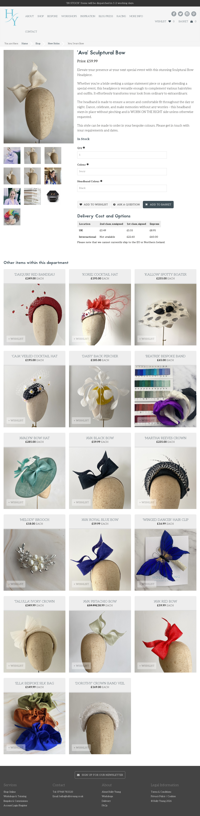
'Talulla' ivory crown (34, 601)
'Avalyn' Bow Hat (34, 438)
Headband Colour (90, 181)
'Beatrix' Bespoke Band (165, 356)
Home (25, 43)
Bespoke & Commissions (16, 801)
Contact (31, 31)
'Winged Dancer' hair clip (165, 520)
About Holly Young (111, 792)
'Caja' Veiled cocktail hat (35, 356)
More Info (136, 16)
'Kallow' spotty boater (165, 274)
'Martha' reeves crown (165, 438)
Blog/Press (106, 16)
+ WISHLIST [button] (15, 338)
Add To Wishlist (96, 204)
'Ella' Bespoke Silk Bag (34, 683)
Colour (83, 164)
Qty (81, 148)
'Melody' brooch (34, 520)
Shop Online (10, 792)
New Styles (53, 43)
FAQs (104, 805)
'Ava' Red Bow (165, 601)
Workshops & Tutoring (15, 796)
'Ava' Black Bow (100, 438)
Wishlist (164, 21)
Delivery (106, 801)
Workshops (69, 16)
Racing (121, 16)
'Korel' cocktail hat (100, 274)
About (29, 16)
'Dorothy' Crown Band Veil (100, 683)
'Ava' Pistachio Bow (100, 601)
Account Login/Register (15, 805)
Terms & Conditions (161, 792)
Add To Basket (160, 204)
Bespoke (52, 16)
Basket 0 (187, 21)
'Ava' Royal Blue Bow (100, 520)
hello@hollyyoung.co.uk (71, 796)
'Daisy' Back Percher (100, 356)
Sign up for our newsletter (100, 775)
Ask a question (128, 204)
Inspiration (87, 16)
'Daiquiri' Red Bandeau (34, 274)
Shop (40, 16)
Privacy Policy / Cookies (163, 796)
